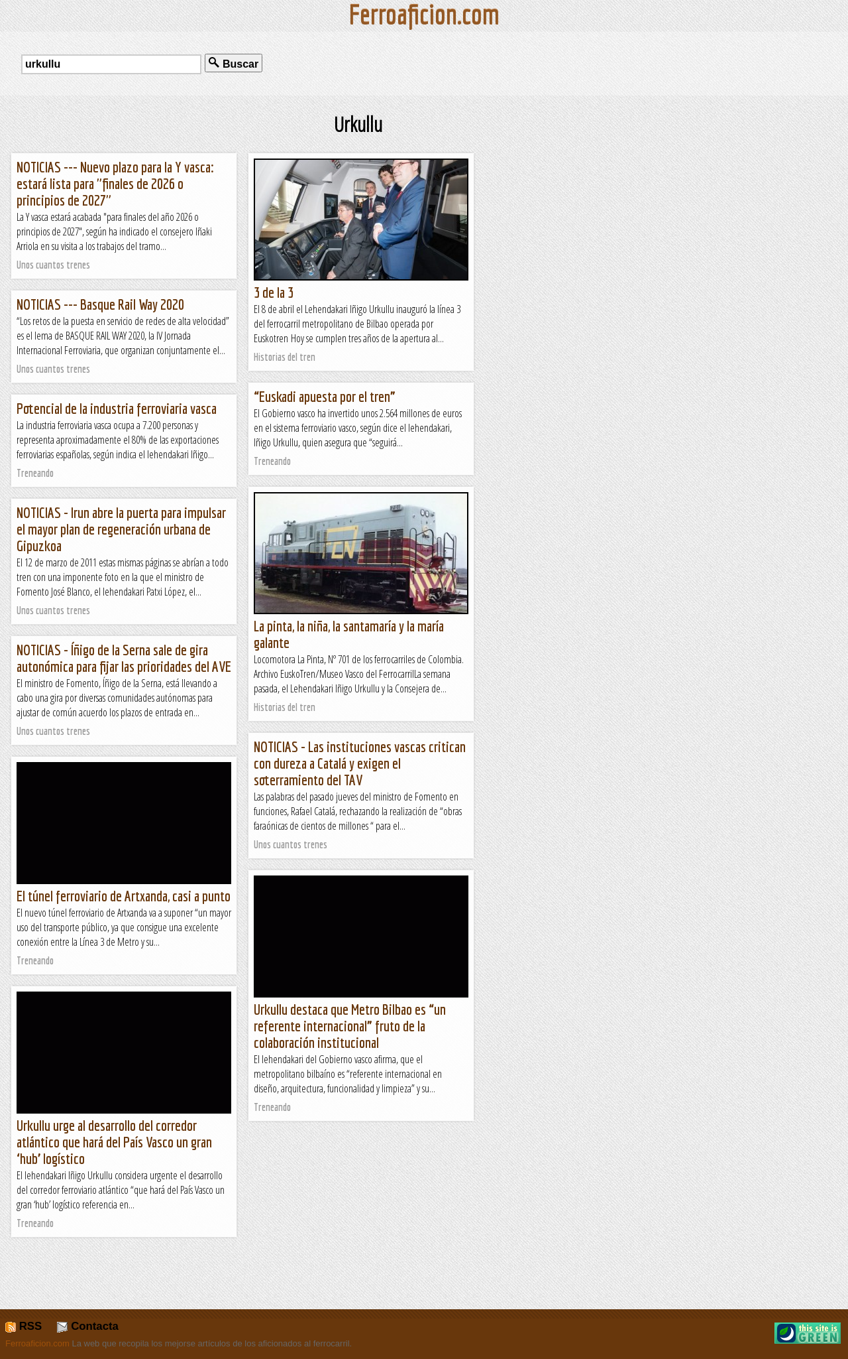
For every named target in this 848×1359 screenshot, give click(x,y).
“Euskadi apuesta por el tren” (325, 396)
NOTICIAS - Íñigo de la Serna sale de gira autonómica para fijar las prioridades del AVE (124, 658)
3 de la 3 (273, 292)
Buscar (233, 63)
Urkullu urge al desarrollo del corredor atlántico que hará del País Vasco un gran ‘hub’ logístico (114, 1142)
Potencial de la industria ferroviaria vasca (117, 408)
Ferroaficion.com (37, 1343)
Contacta (87, 1326)
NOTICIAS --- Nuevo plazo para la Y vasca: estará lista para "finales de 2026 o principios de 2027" (115, 183)
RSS (23, 1326)
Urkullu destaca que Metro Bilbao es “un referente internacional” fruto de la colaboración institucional (350, 1026)
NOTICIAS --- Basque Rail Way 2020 (100, 304)
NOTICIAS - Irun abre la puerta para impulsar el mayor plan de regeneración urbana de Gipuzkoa (121, 529)
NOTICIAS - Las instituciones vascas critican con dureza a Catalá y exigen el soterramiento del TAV (360, 763)
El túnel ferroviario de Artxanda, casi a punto (124, 895)
